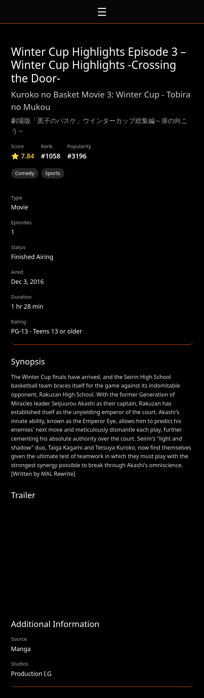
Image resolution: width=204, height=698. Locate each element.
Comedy (24, 173)
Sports (53, 173)
